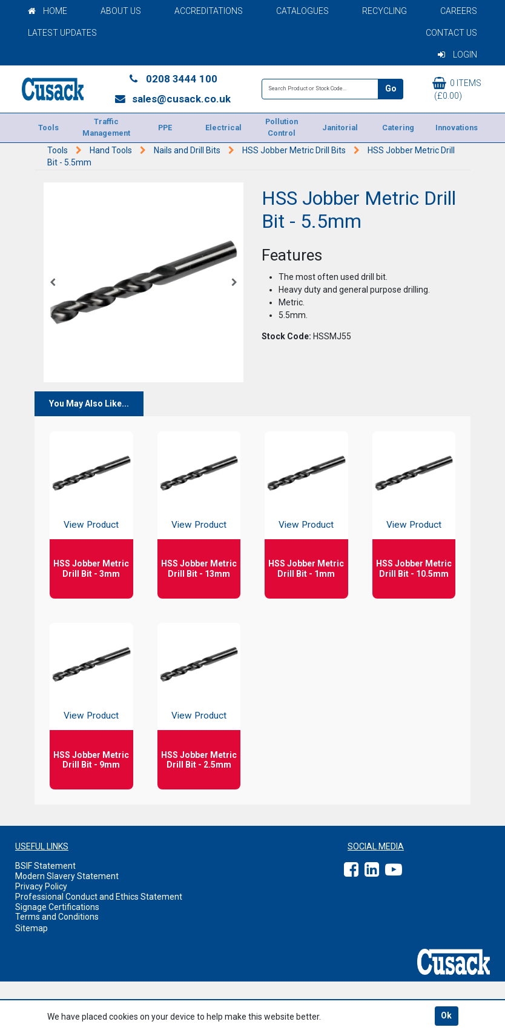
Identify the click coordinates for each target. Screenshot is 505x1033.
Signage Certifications (57, 907)
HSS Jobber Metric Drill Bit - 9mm (91, 760)
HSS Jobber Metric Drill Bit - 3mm (91, 569)
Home (47, 11)
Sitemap (31, 928)
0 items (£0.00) (456, 89)
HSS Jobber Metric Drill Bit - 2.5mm (199, 760)
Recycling (384, 11)
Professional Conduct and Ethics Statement (98, 897)
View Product (91, 524)
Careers (458, 11)
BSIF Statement (45, 866)
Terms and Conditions (57, 917)
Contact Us (451, 33)
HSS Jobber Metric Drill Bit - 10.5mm (414, 569)
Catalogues (302, 11)
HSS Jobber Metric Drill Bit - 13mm (199, 569)
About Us (121, 11)
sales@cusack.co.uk (172, 99)
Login (457, 54)
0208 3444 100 (172, 79)
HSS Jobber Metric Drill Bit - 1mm (306, 569)
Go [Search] (391, 88)
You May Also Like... (89, 403)
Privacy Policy (41, 886)
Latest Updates (62, 33)
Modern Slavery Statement (67, 876)
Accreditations (208, 11)
